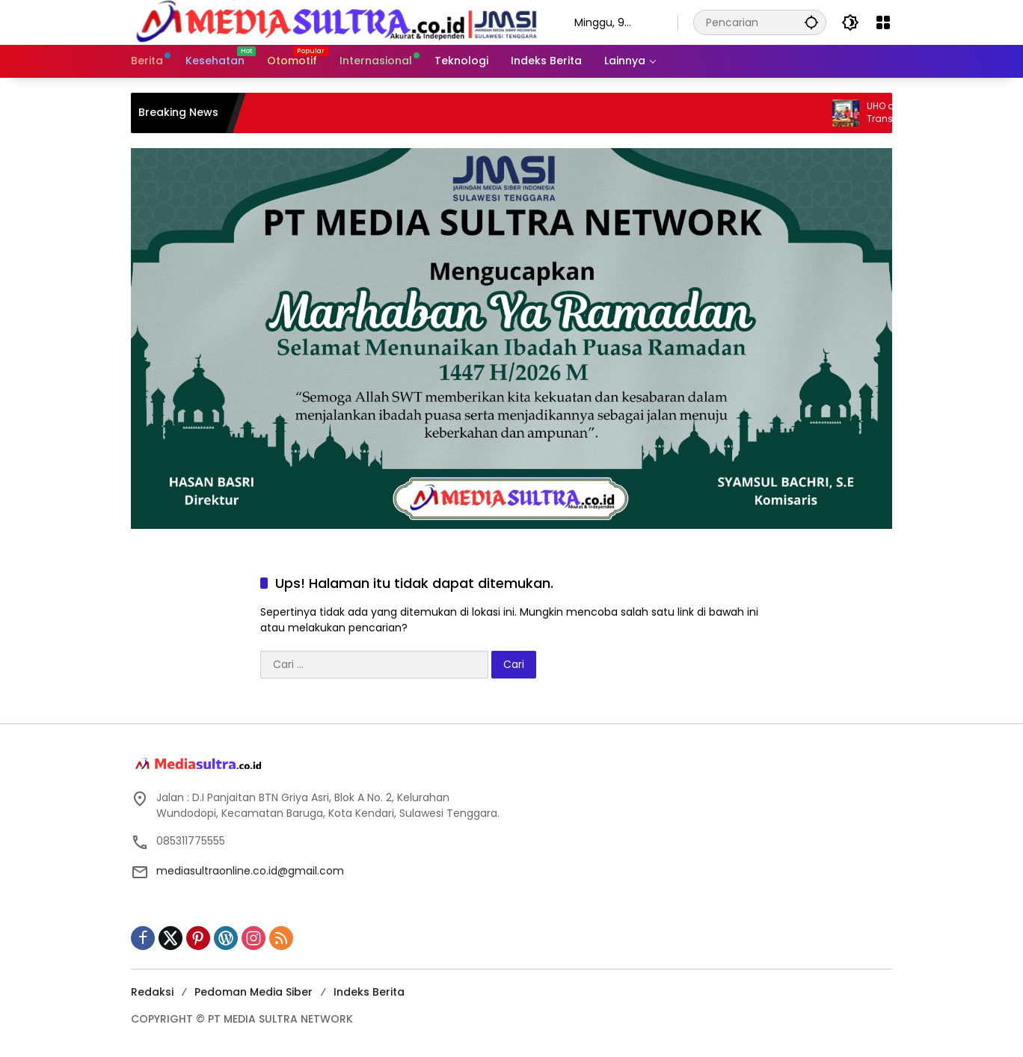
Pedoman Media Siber (253, 991)
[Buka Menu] (883, 22)
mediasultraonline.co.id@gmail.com (250, 870)
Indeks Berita (369, 991)
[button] (811, 22)
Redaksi (152, 991)
